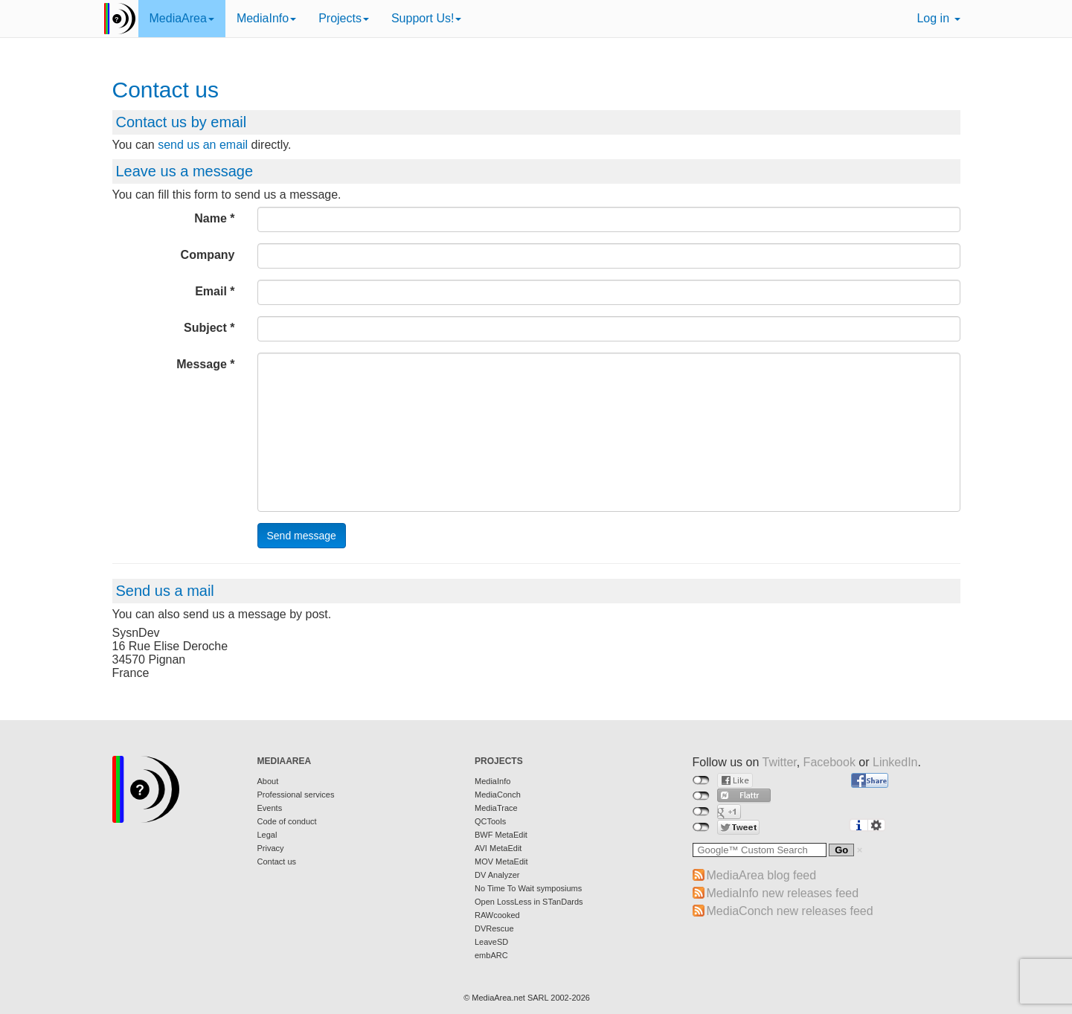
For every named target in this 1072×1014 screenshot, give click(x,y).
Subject (205, 327)
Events (270, 807)
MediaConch (498, 794)
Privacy (270, 848)
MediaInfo (266, 18)
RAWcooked (497, 915)
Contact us (277, 861)
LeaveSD (491, 941)
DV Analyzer (497, 874)
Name (210, 218)
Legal (267, 834)
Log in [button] (938, 18)
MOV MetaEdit (501, 861)
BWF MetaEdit (501, 834)
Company (208, 254)
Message (201, 364)
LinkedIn (895, 762)
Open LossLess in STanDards (529, 901)
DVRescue (494, 928)
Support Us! (426, 18)
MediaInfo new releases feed (783, 893)
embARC (491, 955)
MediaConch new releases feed (790, 911)
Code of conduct (287, 821)
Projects (343, 18)
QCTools (490, 821)
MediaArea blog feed (762, 875)
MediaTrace (496, 807)
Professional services (296, 794)
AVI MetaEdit (498, 848)
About (268, 781)
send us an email (203, 144)
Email (211, 291)
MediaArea (182, 18)
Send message (301, 536)
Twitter (779, 762)
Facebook (829, 762)
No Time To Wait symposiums (528, 888)
